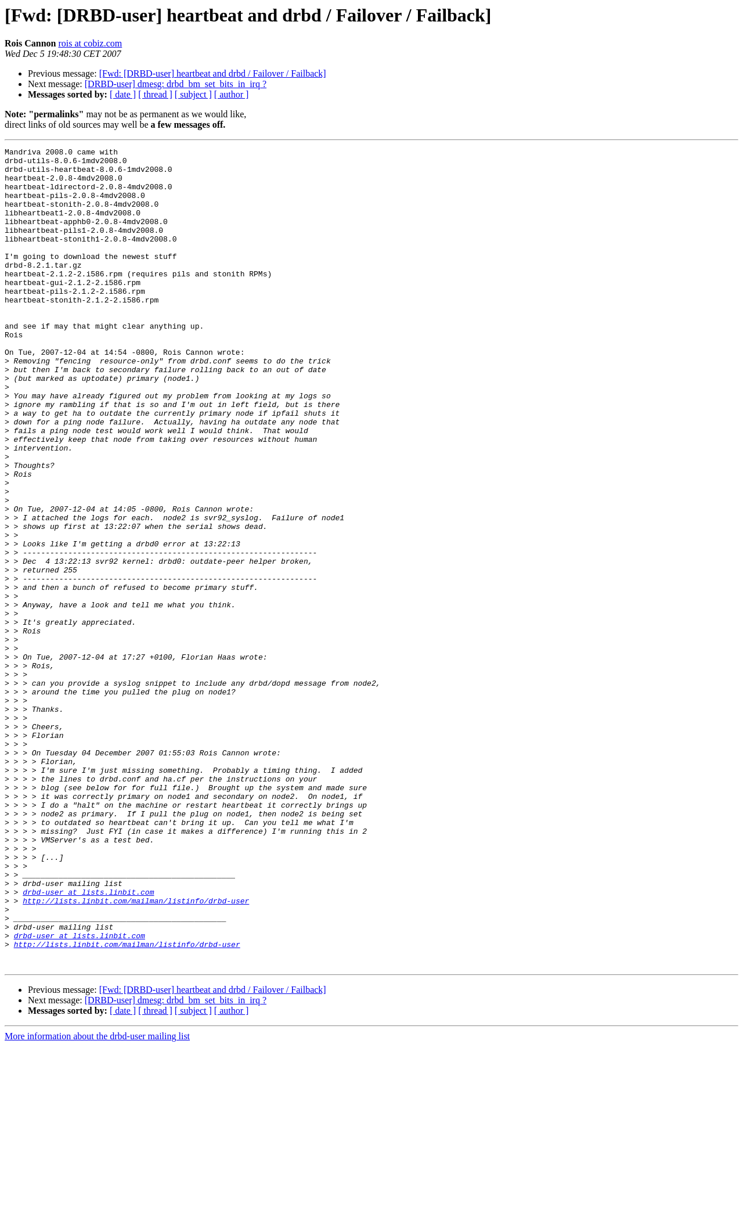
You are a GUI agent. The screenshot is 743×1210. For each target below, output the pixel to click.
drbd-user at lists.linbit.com (88, 1041)
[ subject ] (193, 94)
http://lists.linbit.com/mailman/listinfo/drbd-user (136, 1052)
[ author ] (231, 94)
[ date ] (123, 94)
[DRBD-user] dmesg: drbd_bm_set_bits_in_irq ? (175, 84)
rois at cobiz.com (90, 43)
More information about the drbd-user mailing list (97, 1200)
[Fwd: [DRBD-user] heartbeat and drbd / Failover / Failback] (212, 73)
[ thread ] (155, 94)
